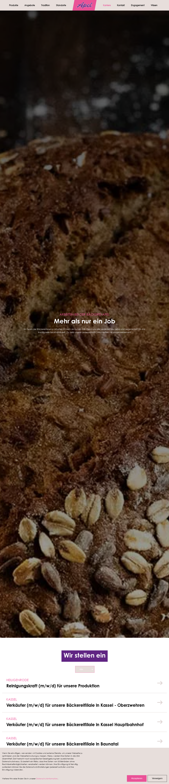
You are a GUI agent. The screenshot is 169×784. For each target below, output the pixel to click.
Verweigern (157, 778)
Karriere (107, 5)
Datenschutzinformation (47, 778)
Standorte (61, 5)
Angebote (29, 5)
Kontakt (121, 5)
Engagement (137, 5)
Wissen (154, 5)
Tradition (45, 5)
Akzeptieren (136, 778)
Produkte (13, 5)
